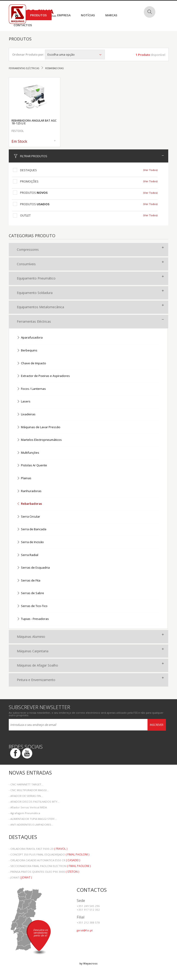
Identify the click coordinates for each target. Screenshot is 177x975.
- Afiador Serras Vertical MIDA (28, 807)
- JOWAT (20, 877)
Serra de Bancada (31, 529)
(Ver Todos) (150, 170)
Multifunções (28, 453)
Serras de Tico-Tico (32, 606)
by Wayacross (88, 963)
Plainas (24, 478)
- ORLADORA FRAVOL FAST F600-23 (38, 849)
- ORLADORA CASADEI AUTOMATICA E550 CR (44, 860)
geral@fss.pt (85, 930)
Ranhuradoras (29, 491)
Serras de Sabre (30, 593)
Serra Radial (27, 555)
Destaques (28, 170)
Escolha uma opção (74, 54)
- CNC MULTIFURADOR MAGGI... (29, 790)
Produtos (38, 15)
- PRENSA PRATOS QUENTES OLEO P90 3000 (44, 872)
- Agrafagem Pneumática (24, 813)
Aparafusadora (30, 337)
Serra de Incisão (30, 542)
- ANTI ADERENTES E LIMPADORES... (31, 824)
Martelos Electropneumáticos (39, 440)
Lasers (23, 401)
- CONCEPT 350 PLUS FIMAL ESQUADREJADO (49, 854)
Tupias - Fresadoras (33, 619)
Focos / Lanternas (31, 389)
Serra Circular (28, 517)
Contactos (23, 25)
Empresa (64, 15)
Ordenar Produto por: (28, 54)
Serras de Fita (28, 580)
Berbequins (27, 350)
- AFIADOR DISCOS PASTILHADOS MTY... (34, 801)
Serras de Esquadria (33, 568)
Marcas (111, 15)
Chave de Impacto (31, 363)
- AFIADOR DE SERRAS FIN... (26, 796)
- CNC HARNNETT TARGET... (26, 784)
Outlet (25, 215)
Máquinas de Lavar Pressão (38, 427)
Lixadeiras (26, 414)
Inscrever (156, 725)
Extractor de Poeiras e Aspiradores (43, 376)
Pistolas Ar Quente (32, 465)
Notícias (88, 15)
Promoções (29, 181)
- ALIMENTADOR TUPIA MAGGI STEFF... (33, 819)
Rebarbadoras (29, 504)
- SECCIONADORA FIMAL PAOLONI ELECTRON (50, 866)
